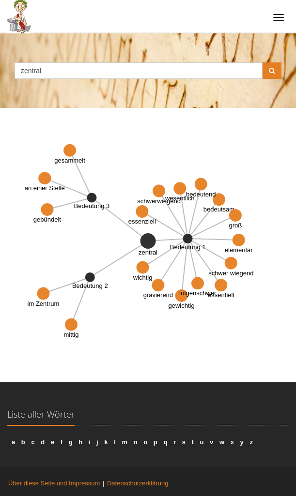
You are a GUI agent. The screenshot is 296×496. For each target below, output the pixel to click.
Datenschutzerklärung (137, 483)
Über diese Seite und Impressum (54, 483)
